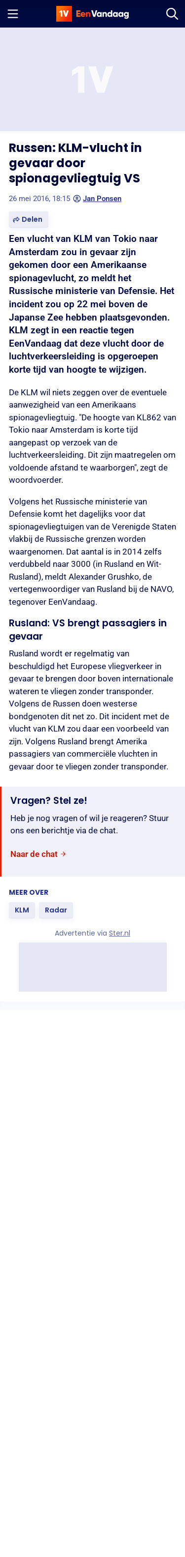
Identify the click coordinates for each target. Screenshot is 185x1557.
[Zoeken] (172, 14)
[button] (28, 219)
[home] (92, 14)
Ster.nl (119, 933)
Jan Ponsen (97, 198)
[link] (38, 854)
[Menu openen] (13, 14)
